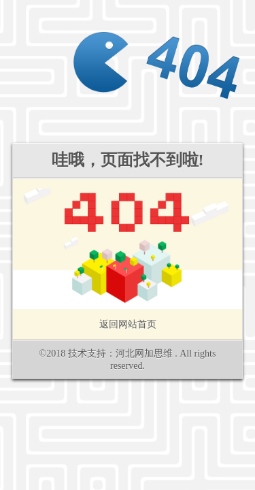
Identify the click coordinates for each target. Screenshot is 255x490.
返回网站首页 (127, 324)
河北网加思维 (144, 353)
